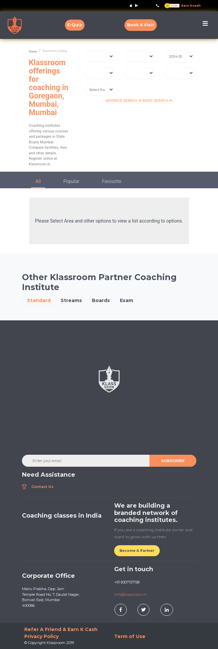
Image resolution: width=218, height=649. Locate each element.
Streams (71, 300)
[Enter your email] (86, 461)
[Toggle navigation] (205, 25)
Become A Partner (136, 551)
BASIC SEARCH (157, 100)
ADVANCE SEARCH (123, 100)
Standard (39, 300)
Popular (71, 181)
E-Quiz (74, 24)
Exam (126, 300)
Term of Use (129, 636)
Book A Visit (140, 24)
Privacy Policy (41, 636)
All (38, 181)
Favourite (111, 181)
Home (33, 51)
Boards (101, 300)
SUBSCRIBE (173, 460)
